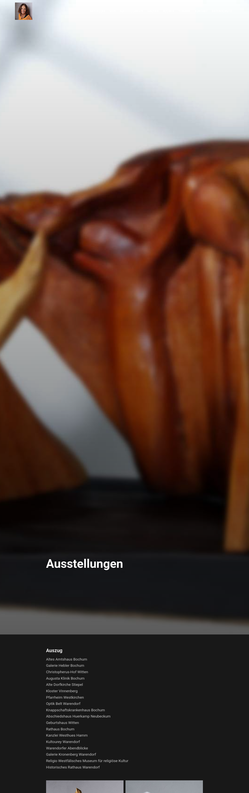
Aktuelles (97, 11)
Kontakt (201, 11)
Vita (113, 11)
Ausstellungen (131, 11)
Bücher (168, 11)
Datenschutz (222, 11)
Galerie (153, 11)
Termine (184, 11)
